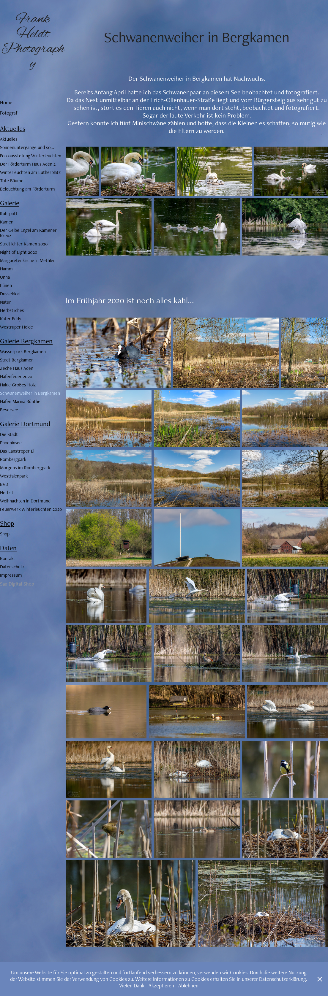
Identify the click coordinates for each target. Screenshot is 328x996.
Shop (7, 523)
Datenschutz (12, 567)
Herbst (6, 492)
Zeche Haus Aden (16, 368)
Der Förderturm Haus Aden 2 (28, 164)
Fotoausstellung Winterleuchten (30, 156)
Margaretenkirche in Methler (27, 260)
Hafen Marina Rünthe (20, 401)
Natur (5, 302)
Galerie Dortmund (25, 423)
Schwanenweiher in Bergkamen (30, 393)
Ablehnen (188, 985)
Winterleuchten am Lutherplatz (30, 172)
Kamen (6, 222)
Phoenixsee (11, 443)
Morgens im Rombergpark (25, 467)
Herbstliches (12, 310)
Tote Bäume (11, 180)
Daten (8, 547)
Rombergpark (13, 459)
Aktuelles (12, 128)
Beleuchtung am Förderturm (27, 189)
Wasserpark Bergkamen (23, 351)
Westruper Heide (16, 327)
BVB (4, 484)
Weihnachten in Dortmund (25, 501)
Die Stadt (9, 434)
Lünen (6, 285)
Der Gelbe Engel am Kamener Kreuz (28, 233)
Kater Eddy (10, 318)
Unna (5, 277)
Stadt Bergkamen (17, 360)
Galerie (9, 203)
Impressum (11, 575)
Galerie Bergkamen (26, 341)
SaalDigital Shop (17, 584)
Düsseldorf (10, 294)
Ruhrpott (9, 213)
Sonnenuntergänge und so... (27, 147)
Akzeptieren (161, 985)
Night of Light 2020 (18, 252)
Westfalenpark (14, 476)
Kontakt (7, 558)
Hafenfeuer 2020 (16, 376)
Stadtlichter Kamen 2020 (24, 244)
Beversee (9, 410)
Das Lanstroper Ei (17, 451)
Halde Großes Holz (18, 385)
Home (6, 102)
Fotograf (9, 113)
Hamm (6, 269)
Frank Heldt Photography (32, 41)
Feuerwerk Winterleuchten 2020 (31, 509)
